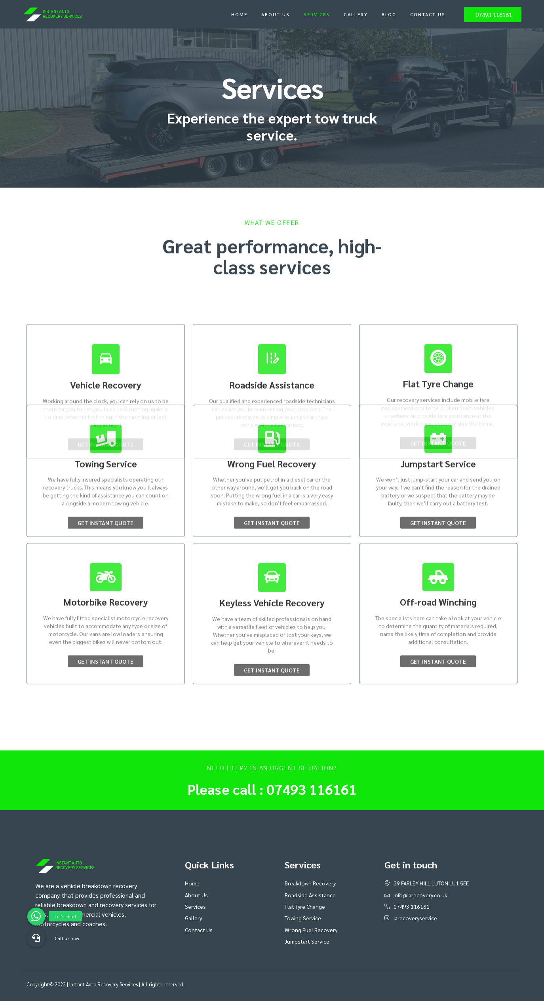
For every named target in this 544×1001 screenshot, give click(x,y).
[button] (36, 938)
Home (239, 14)
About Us (275, 14)
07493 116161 (311, 789)
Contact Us (427, 14)
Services (317, 14)
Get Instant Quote (105, 467)
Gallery (356, 14)
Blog (389, 14)
